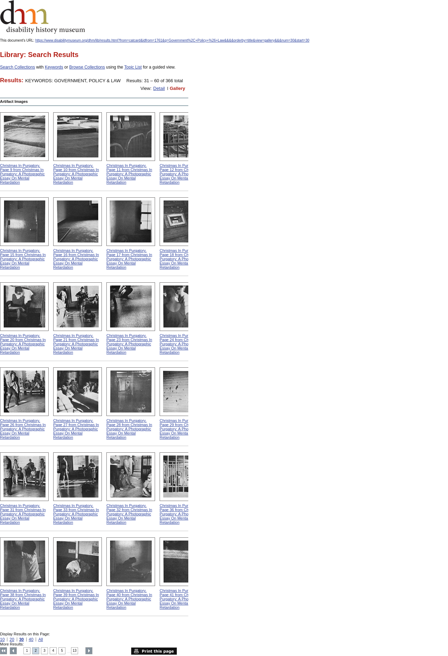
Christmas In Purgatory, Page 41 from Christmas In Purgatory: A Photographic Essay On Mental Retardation (182, 598)
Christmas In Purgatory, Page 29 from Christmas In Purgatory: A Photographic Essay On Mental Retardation (182, 428)
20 (11, 639)
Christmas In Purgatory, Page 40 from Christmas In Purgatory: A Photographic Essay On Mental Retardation (129, 598)
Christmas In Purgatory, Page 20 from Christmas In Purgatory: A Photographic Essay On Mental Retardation (23, 343)
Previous (13, 650)
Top (3, 650)
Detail (159, 88)
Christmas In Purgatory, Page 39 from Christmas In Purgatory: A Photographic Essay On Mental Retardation (76, 598)
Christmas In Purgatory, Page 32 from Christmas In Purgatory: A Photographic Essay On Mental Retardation (129, 513)
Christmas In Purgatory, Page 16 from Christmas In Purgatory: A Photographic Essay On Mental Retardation (76, 258)
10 (2, 639)
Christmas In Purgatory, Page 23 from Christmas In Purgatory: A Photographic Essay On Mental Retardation (129, 343)
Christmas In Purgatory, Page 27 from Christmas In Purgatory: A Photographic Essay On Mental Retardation (76, 428)
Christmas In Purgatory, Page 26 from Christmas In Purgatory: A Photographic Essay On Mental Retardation (23, 428)
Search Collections (17, 67)
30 (21, 639)
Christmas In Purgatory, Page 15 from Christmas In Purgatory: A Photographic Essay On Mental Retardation (23, 258)
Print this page (154, 651)
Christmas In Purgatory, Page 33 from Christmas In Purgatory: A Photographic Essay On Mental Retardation (76, 513)
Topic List (133, 67)
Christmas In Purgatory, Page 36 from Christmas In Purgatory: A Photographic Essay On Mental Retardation (182, 513)
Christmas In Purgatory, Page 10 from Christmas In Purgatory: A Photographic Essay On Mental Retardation (76, 173)
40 (31, 639)
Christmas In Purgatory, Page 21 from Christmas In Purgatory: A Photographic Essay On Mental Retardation (76, 343)
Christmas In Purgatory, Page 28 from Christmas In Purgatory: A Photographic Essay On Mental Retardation (129, 428)
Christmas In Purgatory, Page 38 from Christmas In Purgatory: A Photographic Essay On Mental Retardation (23, 598)
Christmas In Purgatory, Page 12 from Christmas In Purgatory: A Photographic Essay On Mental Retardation (182, 173)
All (40, 639)
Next (88, 650)
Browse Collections (87, 67)
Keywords (54, 67)
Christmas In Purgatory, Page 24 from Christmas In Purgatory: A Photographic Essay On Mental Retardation (182, 343)
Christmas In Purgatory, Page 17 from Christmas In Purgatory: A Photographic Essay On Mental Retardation (129, 258)
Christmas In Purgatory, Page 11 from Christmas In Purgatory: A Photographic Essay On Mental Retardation (129, 173)
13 (75, 651)
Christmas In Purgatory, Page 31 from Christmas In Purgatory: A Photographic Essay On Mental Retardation (23, 513)
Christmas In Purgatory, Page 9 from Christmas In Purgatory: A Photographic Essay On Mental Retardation (22, 173)
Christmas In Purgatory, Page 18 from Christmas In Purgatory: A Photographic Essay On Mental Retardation (182, 258)
